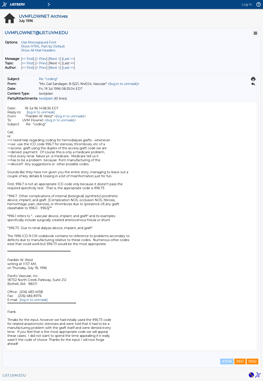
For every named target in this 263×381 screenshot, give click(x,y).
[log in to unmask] (123, 84)
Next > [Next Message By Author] (54, 68)
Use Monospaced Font (38, 42)
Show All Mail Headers (38, 50)
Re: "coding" (48, 79)
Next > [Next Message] (54, 59)
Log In (247, 4)
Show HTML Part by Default (43, 46)
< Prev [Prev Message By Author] (41, 68)
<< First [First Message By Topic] (27, 63)
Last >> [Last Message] (68, 59)
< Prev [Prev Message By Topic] (41, 63)
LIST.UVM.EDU (14, 375)
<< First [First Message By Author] (27, 68)
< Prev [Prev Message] (41, 59)
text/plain (46, 98)
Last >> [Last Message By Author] (68, 68)
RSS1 (240, 361)
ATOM (227, 361)
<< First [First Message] (27, 59)
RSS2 (252, 361)
